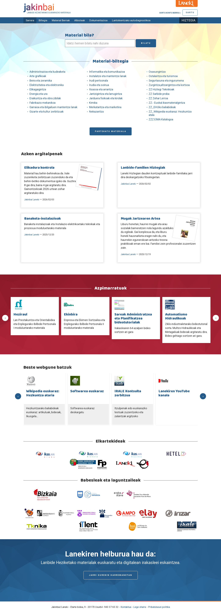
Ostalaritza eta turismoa (163, 76)
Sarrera (30, 20)
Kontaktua (126, 607)
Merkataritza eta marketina (105, 107)
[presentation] (5, 318)
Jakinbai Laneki (31, 199)
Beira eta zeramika (40, 80)
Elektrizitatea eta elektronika (46, 85)
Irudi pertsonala (98, 80)
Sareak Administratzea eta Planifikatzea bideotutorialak (133, 319)
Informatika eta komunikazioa (107, 71)
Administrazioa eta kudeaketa (47, 71)
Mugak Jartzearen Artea (140, 219)
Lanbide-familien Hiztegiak (143, 168)
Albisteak (79, 20)
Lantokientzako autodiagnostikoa (131, 20)
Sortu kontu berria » (170, 13)
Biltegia (43, 20)
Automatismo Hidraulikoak (176, 316)
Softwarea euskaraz (87, 391)
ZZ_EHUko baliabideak (162, 107)
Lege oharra (139, 607)
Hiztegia (188, 20)
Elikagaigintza (37, 89)
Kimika (93, 102)
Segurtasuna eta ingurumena (166, 80)
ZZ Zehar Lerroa (158, 98)
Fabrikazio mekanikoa (42, 102)
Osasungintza (157, 71)
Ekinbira (70, 314)
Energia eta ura (38, 93)
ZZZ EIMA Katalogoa (161, 119)
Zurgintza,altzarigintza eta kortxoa (169, 85)
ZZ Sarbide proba (159, 93)
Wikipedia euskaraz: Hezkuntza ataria (42, 393)
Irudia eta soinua (99, 85)
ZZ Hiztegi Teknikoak (161, 89)
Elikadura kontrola (39, 168)
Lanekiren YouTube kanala (174, 393)
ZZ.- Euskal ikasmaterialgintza (167, 102)
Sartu (190, 12)
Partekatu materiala (110, 131)
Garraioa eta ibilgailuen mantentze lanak (53, 107)
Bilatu (146, 43)
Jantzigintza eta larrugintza (105, 93)
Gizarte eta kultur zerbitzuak (46, 111)
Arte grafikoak (37, 76)
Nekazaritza (96, 111)
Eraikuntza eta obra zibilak (45, 98)
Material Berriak (61, 20)
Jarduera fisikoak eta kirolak (106, 98)
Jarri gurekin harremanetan (110, 575)
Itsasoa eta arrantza (101, 89)
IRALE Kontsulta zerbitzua (127, 393)
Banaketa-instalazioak (42, 219)
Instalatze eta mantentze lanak (107, 76)
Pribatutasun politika (159, 607)
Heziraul (20, 314)
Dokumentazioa (98, 20)
